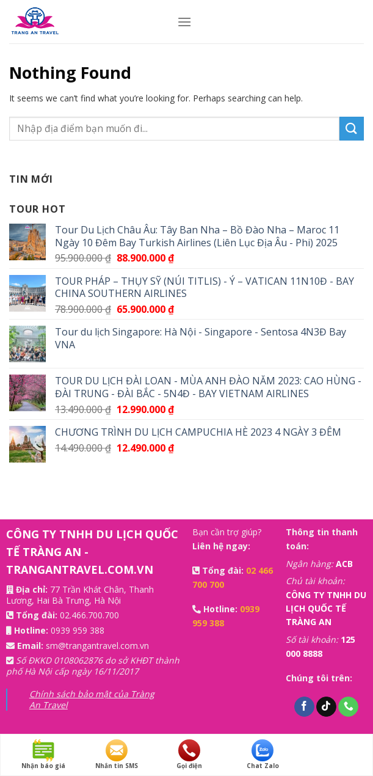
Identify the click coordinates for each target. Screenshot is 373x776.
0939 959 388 (77, 630)
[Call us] (348, 707)
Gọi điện (189, 754)
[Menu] (184, 22)
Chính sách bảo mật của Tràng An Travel (91, 699)
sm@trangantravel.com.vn (97, 645)
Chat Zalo (263, 754)
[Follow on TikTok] (326, 707)
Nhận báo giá (43, 754)
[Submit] (351, 129)
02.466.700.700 (89, 615)
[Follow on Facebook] (304, 707)
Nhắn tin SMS (116, 754)
